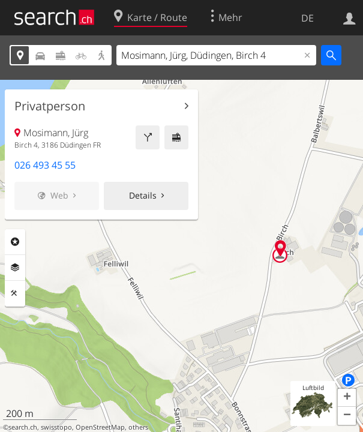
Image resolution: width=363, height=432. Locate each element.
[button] (347, 398)
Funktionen (15, 293)
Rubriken (15, 241)
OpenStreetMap (100, 427)
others (138, 427)
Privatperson (49, 106)
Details (143, 195)
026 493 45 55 (45, 165)
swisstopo (56, 427)
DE (307, 18)
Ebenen (15, 267)
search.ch (22, 427)
